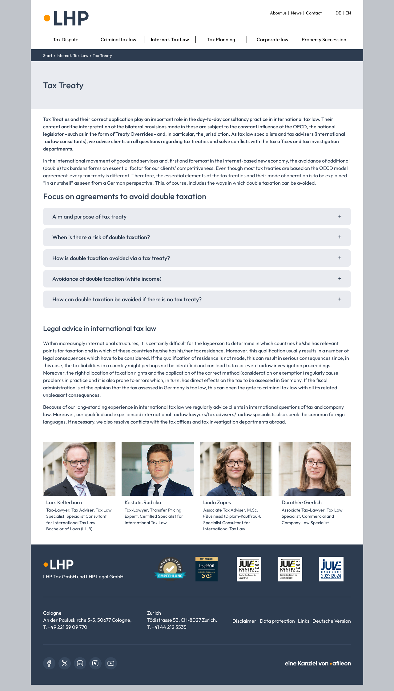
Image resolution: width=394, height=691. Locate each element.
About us (278, 13)
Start (47, 55)
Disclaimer (244, 621)
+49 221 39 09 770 (67, 627)
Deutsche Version (331, 621)
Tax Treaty (102, 55)
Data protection (277, 621)
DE (338, 13)
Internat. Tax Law (170, 39)
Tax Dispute (65, 39)
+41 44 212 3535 (169, 627)
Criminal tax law (118, 39)
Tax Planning (221, 39)
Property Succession (324, 39)
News (296, 13)
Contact (314, 13)
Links (303, 621)
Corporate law (272, 39)
